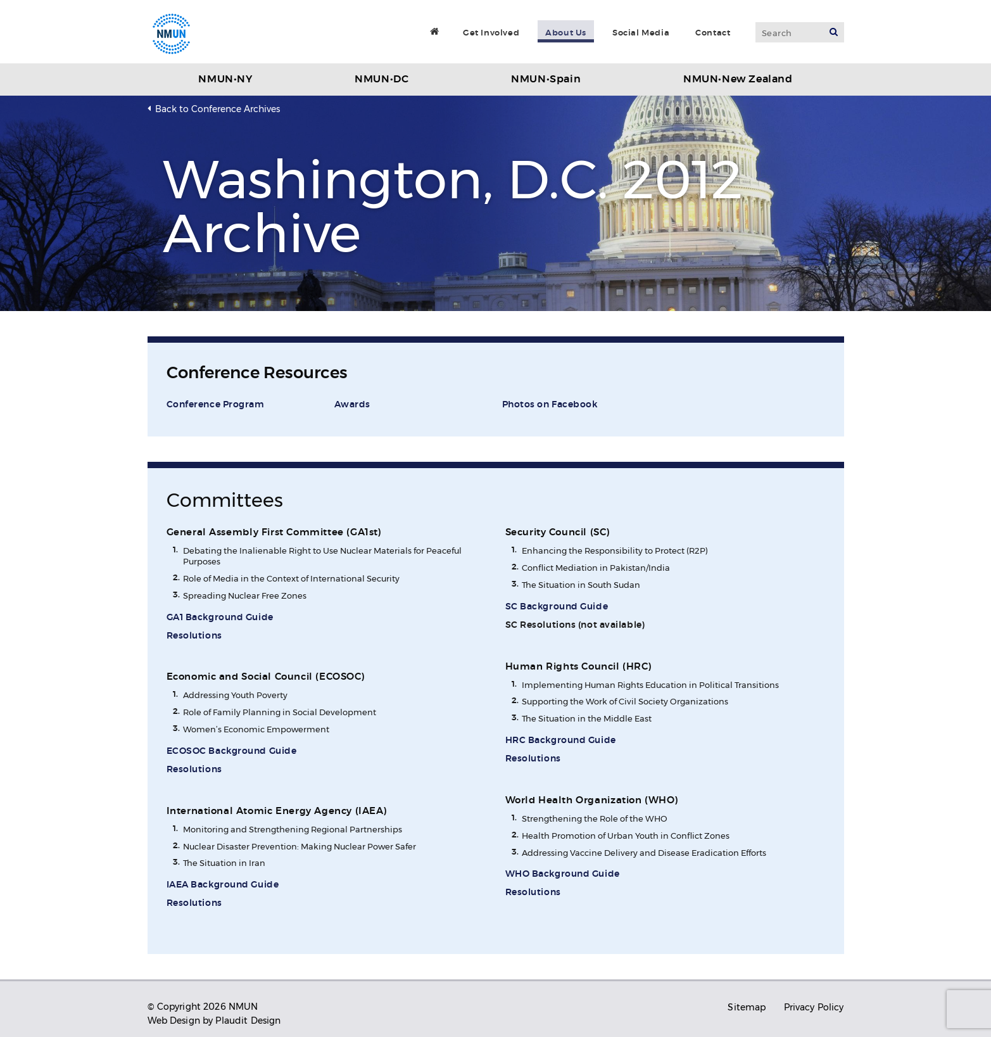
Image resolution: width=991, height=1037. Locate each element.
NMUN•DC (381, 79)
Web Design (174, 1020)
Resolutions (194, 636)
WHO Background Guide (562, 874)
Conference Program (216, 404)
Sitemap (747, 1007)
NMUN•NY (225, 79)
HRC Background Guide (560, 740)
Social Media (640, 33)
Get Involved (491, 33)
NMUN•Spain (546, 79)
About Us (565, 33)
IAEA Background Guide (223, 885)
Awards (352, 404)
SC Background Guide (557, 606)
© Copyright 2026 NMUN (203, 1006)
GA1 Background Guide (220, 617)
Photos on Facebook (550, 404)
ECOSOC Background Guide (232, 751)
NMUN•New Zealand (738, 79)
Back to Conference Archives (217, 109)
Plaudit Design (248, 1020)
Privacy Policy (814, 1007)
